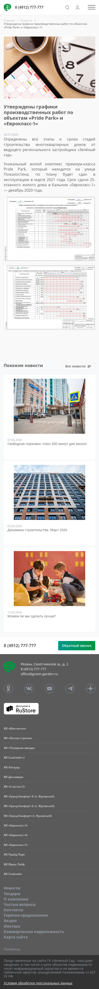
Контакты (13, 909)
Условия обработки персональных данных (38, 983)
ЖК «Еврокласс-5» (16, 845)
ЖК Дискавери (13, 777)
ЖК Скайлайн (13, 874)
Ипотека (12, 926)
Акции (10, 920)
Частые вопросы (20, 904)
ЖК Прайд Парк (14, 854)
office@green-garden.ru (39, 674)
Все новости (78, 366)
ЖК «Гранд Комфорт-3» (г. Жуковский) (29, 796)
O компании (16, 899)
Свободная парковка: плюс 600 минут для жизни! (47, 444)
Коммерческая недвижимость (34, 931)
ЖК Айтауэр (12, 767)
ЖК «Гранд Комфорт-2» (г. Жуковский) (29, 806)
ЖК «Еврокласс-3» (16, 825)
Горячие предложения (26, 915)
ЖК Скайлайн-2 (14, 757)
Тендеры (12, 893)
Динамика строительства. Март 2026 (37, 530)
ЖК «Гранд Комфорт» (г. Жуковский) (28, 816)
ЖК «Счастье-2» (14, 787)
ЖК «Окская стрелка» (18, 738)
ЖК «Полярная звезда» (19, 748)
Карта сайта (16, 937)
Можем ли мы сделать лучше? (31, 616)
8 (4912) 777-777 (29, 7)
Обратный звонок (77, 645)
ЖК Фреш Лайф (14, 864)
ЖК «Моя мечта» (15, 728)
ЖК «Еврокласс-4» (16, 835)
